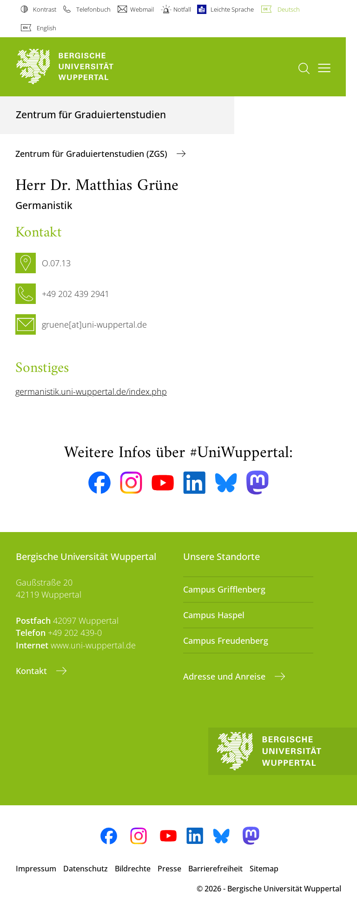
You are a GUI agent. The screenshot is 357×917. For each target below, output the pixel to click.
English (46, 28)
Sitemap (264, 868)
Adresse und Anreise (225, 676)
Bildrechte (133, 868)
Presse (169, 868)
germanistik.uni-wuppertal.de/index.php (91, 391)
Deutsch (289, 9)
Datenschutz (85, 868)
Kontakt (32, 670)
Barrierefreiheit (215, 868)
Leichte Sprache (232, 9)
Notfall (182, 9)
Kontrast (44, 9)
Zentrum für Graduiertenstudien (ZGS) (92, 153)
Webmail (142, 9)
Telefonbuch (93, 9)
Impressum (36, 868)
